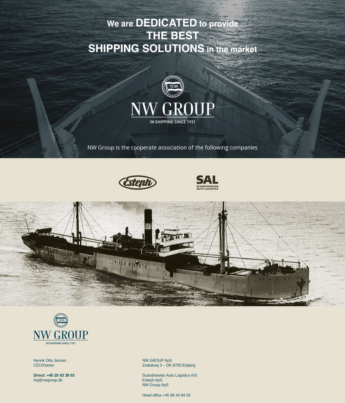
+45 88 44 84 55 (176, 395)
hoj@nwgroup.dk (48, 380)
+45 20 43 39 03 (61, 375)
